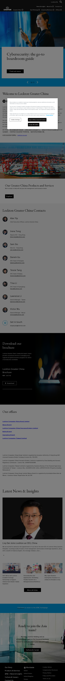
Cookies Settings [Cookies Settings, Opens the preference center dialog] (15, 119)
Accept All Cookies (33, 124)
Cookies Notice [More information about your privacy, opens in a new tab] (49, 115)
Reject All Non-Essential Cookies (37, 119)
